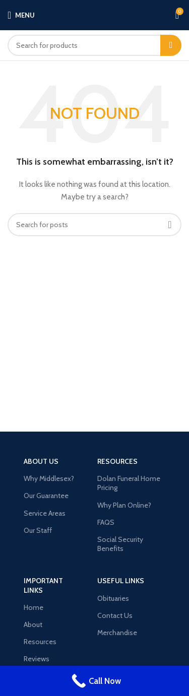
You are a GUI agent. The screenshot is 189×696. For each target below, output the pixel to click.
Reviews (36, 658)
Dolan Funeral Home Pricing (128, 483)
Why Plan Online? (124, 505)
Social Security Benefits (120, 544)
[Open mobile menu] (21, 15)
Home (33, 607)
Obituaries (113, 598)
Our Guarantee (46, 495)
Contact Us (115, 615)
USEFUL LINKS (120, 580)
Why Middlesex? (49, 478)
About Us (41, 461)
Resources (117, 461)
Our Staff (38, 530)
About (33, 624)
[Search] (94, 45)
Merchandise (117, 632)
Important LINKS (43, 585)
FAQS (105, 522)
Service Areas (45, 513)
